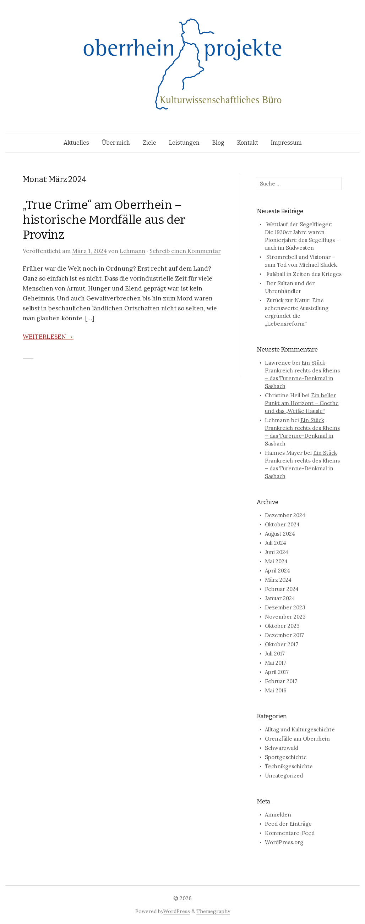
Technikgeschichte (289, 766)
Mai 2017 (275, 662)
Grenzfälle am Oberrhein (297, 738)
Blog (218, 142)
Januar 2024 (280, 598)
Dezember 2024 (285, 515)
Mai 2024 (276, 561)
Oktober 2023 (282, 626)
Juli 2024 (275, 543)
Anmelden (278, 814)
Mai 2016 (276, 690)
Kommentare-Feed (290, 833)
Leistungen (184, 142)
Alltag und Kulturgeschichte (300, 729)
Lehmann (132, 250)
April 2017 (277, 672)
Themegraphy (213, 911)
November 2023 (285, 616)
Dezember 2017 (284, 635)
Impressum (286, 142)
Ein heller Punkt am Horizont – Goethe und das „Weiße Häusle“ (302, 403)
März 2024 (278, 579)
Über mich (116, 142)
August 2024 (280, 533)
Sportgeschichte (286, 757)
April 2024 (277, 570)
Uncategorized (284, 775)
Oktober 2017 (281, 644)
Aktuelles (76, 142)
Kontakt (247, 142)
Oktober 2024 (282, 524)
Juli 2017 (275, 653)
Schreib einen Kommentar (185, 250)
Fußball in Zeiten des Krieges (304, 274)
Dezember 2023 (285, 607)
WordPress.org (284, 842)
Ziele (149, 142)
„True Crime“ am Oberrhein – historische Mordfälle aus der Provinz (104, 220)
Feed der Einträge (288, 823)
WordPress (176, 911)
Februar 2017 (281, 681)
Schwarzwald (281, 748)
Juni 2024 (276, 552)
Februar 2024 (282, 589)
